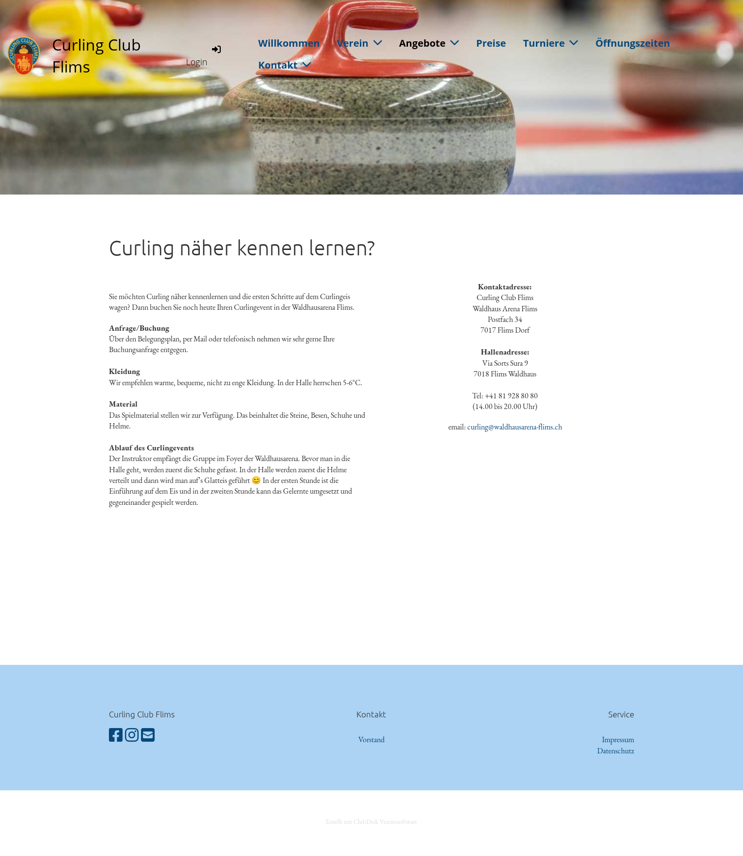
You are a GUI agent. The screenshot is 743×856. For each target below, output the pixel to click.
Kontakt (284, 64)
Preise (491, 43)
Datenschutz (615, 751)
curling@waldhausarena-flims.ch (514, 427)
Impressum (618, 739)
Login (204, 55)
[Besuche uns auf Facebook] (116, 735)
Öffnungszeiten (632, 43)
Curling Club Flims (96, 55)
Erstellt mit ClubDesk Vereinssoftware (371, 822)
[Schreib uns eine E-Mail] (148, 735)
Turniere (551, 43)
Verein (359, 43)
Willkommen (289, 43)
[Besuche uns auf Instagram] (132, 735)
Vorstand (371, 739)
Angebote (429, 43)
